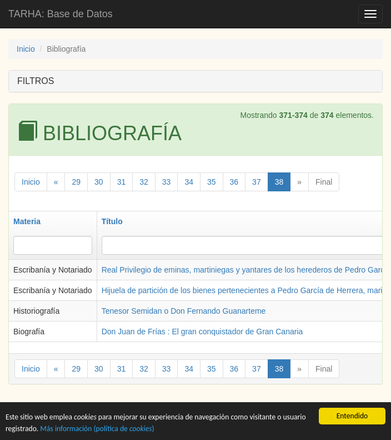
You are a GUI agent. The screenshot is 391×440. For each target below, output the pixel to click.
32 (143, 181)
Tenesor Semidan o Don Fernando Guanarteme (184, 310)
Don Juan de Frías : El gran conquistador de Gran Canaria (202, 331)
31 (121, 181)
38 (279, 181)
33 (166, 181)
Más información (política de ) (97, 429)
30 (98, 181)
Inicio (26, 49)
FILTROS (35, 81)
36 (234, 181)
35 (211, 181)
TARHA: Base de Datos (60, 13)
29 (76, 181)
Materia (27, 221)
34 (188, 181)
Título (112, 221)
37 (256, 181)
